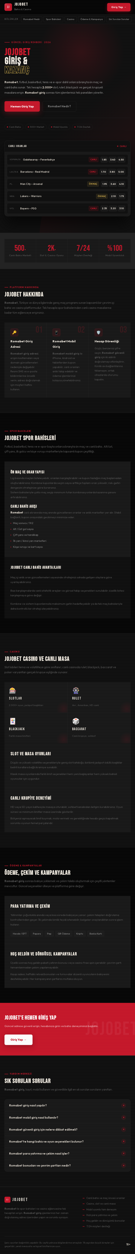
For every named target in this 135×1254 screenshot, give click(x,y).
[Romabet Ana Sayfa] (17, 7)
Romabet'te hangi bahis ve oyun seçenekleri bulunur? (67, 1141)
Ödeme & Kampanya (91, 19)
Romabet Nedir (31, 19)
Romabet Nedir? (59, 107)
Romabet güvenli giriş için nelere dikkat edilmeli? (67, 1129)
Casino (70, 19)
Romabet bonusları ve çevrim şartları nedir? (67, 1165)
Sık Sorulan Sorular (119, 19)
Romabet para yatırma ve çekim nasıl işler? (67, 1153)
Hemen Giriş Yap (22, 107)
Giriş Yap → (119, 7)
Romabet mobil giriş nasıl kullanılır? (67, 1117)
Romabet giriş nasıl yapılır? (67, 1105)
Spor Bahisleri (53, 19)
